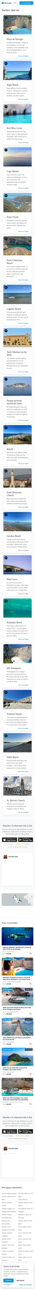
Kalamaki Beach (14, 622)
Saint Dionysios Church (14, 494)
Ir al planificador (26, 3)
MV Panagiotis (14, 668)
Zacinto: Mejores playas (9, 1193)
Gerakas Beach (14, 536)
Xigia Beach (12, 85)
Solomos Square (14, 714)
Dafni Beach (12, 757)
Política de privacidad (25, 1284)
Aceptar (8, 1280)
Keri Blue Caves (14, 128)
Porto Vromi (12, 217)
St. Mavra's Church (16, 800)
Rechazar (20, 1280)
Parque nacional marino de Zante (14, 402)
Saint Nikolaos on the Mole (17, 353)
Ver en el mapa (23, 56)
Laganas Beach (14, 309)
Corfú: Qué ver (22, 1199)
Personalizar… (7, 1284)
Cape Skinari (13, 171)
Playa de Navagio (15, 39)
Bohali (10, 449)
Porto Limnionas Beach (14, 261)
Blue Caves (12, 579)
